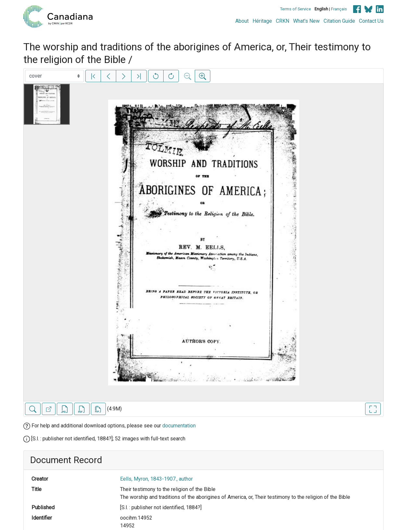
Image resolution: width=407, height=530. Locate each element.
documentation (179, 426)
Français (339, 8)
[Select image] (54, 76)
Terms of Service (295, 8)
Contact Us (371, 21)
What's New (306, 21)
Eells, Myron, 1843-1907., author (156, 479)
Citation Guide (339, 21)
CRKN (282, 21)
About (242, 21)
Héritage (262, 21)
